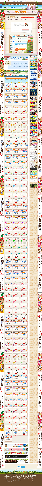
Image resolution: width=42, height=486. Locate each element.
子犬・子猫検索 (6, 478)
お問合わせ (12, 481)
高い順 (23, 44)
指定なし (19, 44)
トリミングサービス (13, 478)
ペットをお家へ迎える (7, 480)
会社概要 (32, 478)
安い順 (21, 44)
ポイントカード (19, 480)
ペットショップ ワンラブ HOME (8, 10)
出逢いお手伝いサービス (13, 480)
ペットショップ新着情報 (27, 478)
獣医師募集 (32, 481)
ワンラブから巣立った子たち (7, 481)
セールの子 (26, 44)
